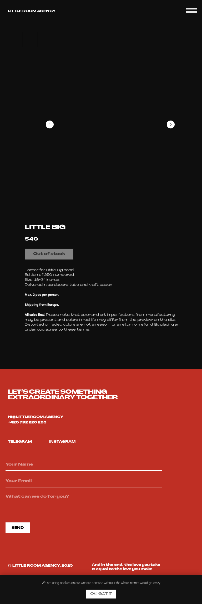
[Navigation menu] (191, 10)
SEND (18, 528)
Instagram (62, 441)
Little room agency (31, 11)
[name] (84, 465)
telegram (20, 441)
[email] (84, 481)
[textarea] (84, 503)
